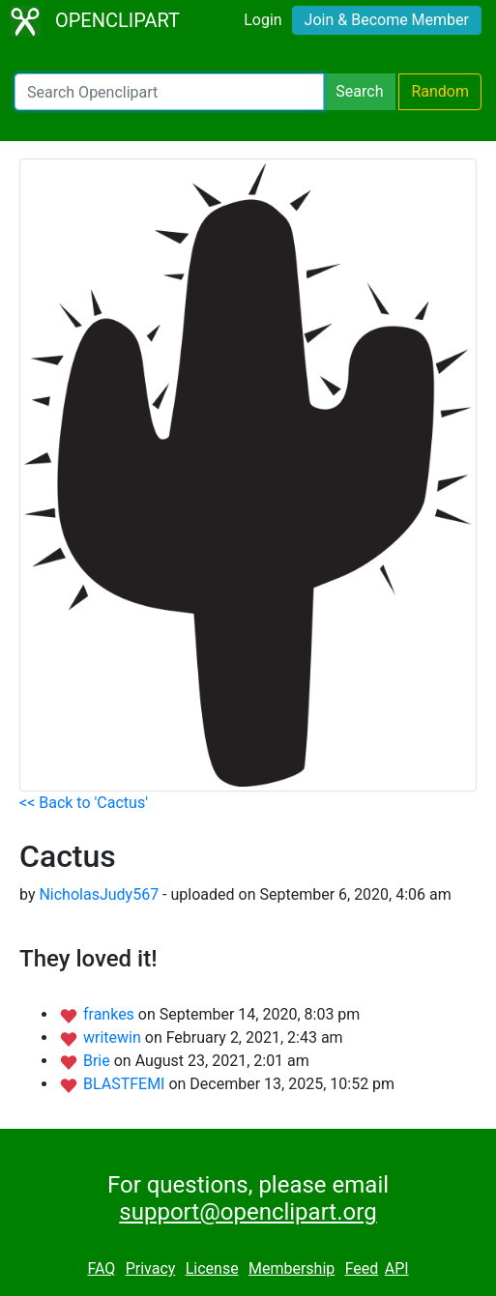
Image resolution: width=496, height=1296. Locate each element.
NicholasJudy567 (99, 894)
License (212, 1268)
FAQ (101, 1268)
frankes (110, 1014)
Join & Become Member (387, 20)
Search (359, 91)
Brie (98, 1060)
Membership (291, 1268)
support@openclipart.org (247, 1211)
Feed (362, 1268)
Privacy (151, 1268)
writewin (114, 1037)
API (397, 1268)
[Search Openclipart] (169, 91)
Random (440, 91)
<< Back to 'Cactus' (83, 802)
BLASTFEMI (125, 1084)
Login (262, 20)
